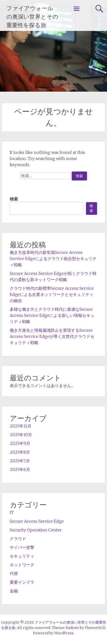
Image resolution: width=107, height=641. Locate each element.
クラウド (18, 538)
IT (12, 512)
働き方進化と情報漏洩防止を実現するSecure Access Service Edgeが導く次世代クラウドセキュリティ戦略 (52, 336)
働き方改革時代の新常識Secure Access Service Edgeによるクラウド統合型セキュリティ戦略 (53, 258)
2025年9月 (20, 443)
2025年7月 (20, 460)
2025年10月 (21, 434)
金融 (14, 590)
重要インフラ (22, 582)
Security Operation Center (36, 529)
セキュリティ (22, 556)
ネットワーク (22, 564)
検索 (14, 198)
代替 (14, 573)
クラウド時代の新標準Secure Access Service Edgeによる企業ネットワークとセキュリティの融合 (52, 294)
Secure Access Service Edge (37, 521)
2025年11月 (20, 426)
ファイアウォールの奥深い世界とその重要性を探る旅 (32, 16)
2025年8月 (20, 452)
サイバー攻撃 (22, 547)
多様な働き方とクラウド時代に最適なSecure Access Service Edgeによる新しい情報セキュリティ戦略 (52, 315)
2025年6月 (20, 469)
